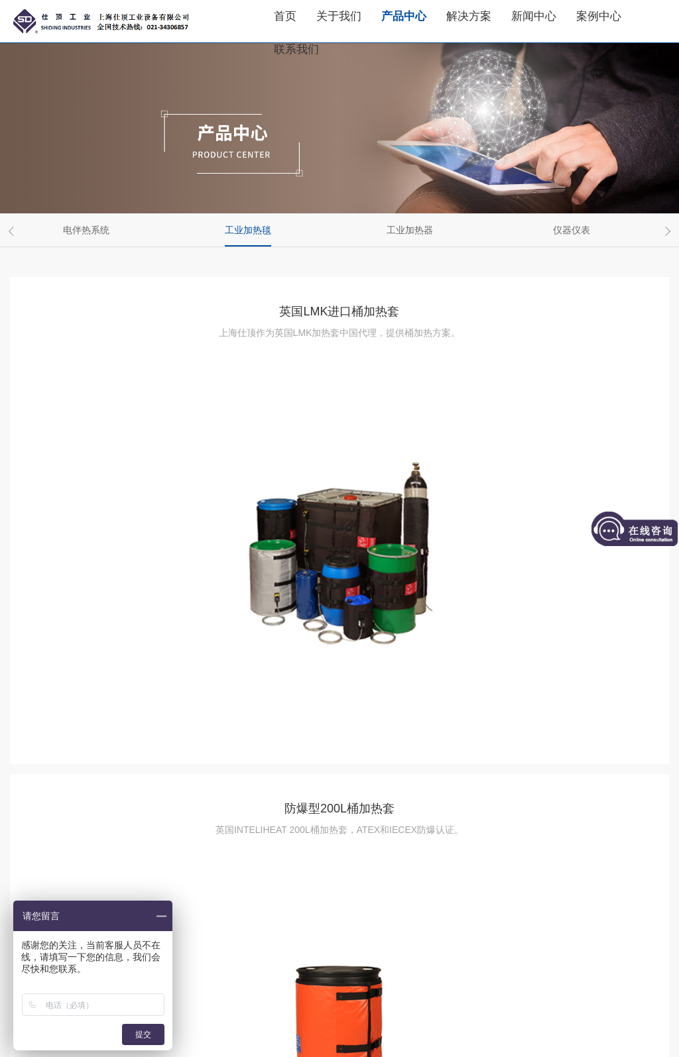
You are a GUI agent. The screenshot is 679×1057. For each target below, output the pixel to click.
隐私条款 (318, 1039)
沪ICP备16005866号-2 (270, 1023)
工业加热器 (410, 230)
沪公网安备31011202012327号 (407, 1023)
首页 (285, 16)
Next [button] (665, 231)
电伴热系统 (86, 230)
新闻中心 (533, 16)
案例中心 (598, 16)
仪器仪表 (571, 230)
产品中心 (403, 16)
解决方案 (468, 16)
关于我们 (338, 16)
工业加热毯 (248, 230)
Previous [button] (13, 231)
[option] (91, 230)
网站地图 (368, 1039)
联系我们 (296, 49)
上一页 (249, 945)
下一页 (430, 945)
